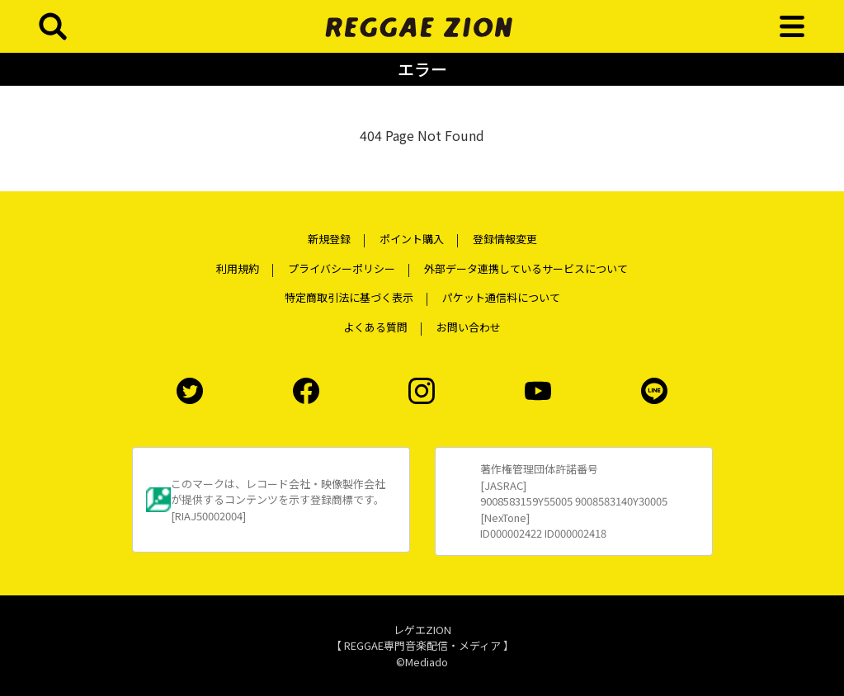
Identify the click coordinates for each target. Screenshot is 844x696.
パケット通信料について (501, 297)
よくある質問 (375, 327)
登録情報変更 (505, 239)
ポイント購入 (412, 239)
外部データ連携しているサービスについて (526, 268)
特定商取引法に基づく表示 (349, 297)
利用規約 (237, 268)
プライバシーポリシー (341, 268)
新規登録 (329, 239)
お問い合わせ (468, 327)
